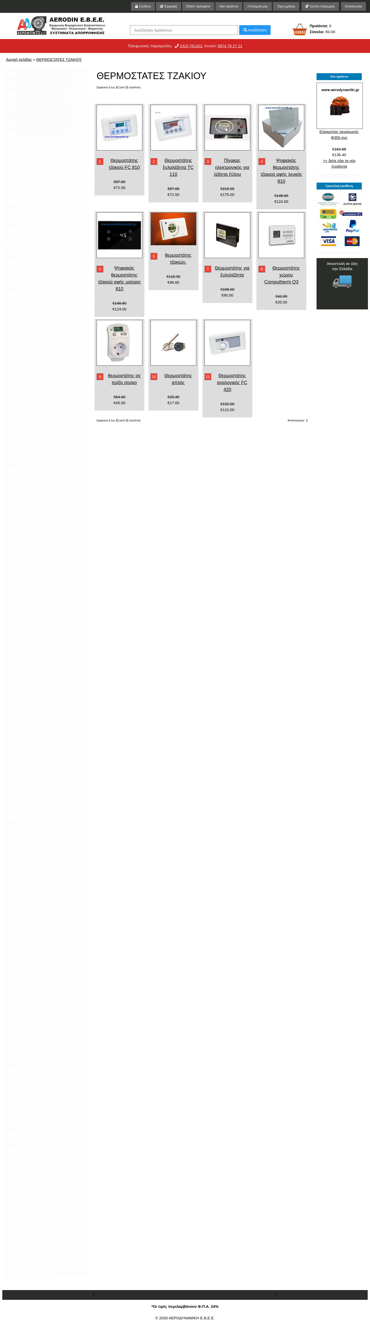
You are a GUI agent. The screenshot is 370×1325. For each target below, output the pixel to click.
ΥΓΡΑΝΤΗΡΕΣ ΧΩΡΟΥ (33, 816)
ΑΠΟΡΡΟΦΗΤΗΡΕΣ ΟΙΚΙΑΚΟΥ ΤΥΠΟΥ (41, 1095)
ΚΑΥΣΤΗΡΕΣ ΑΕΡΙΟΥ (32, 917)
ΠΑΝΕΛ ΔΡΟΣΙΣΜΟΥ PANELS (40, 775)
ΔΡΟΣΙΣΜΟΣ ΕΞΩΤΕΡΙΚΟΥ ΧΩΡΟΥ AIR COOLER (45, 761)
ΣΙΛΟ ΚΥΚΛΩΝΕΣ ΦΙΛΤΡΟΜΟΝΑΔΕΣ (45, 94)
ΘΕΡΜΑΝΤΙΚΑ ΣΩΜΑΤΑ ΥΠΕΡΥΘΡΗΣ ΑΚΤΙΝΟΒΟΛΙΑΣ (34, 992)
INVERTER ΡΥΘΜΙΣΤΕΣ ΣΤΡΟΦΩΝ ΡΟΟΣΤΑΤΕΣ (45, 506)
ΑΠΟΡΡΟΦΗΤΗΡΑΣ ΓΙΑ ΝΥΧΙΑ (40, 1125)
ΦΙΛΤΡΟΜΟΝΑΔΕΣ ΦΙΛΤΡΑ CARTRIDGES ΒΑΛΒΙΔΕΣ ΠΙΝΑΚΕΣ (39, 155)
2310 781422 (191, 46)
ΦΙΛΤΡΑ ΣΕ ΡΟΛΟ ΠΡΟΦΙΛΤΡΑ (40, 180)
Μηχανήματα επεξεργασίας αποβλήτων (37, 1216)
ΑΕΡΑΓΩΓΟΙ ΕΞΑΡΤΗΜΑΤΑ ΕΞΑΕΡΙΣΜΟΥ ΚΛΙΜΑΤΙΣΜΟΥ (37, 281)
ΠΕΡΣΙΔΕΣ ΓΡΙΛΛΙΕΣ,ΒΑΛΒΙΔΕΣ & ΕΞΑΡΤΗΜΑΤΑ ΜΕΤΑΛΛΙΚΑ (44, 1040)
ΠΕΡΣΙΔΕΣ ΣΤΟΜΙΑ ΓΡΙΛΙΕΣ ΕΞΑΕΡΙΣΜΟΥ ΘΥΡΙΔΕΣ (39, 314)
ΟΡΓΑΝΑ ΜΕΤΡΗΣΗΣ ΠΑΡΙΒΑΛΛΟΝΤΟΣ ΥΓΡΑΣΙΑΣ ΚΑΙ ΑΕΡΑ (43, 1111)
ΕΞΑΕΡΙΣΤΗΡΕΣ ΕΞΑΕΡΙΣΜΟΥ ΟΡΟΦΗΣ (41, 712)
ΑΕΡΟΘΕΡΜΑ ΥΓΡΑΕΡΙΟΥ (37, 890)
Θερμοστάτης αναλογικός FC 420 (232, 382)
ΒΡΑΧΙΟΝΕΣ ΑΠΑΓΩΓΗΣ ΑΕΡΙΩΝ (43, 344)
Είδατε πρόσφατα (198, 6)
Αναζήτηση (255, 30)
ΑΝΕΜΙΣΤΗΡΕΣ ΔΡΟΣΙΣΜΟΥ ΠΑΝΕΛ (39, 432)
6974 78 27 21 (230, 46)
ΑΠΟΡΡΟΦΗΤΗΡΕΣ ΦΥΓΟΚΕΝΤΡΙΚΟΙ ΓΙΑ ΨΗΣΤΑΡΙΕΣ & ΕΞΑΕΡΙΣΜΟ (40, 1256)
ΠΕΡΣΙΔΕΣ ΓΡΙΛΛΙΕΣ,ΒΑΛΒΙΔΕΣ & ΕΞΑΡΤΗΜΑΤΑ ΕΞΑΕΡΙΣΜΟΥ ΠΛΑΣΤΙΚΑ (44, 1024)
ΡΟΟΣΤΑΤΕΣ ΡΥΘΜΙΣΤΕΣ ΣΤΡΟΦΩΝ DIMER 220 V (37, 523)
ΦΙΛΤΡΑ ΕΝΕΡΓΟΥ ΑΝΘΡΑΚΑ (38, 169)
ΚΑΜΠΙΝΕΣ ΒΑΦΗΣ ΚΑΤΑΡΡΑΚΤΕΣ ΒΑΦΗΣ (44, 107)
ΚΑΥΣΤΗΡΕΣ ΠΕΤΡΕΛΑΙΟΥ (38, 927)
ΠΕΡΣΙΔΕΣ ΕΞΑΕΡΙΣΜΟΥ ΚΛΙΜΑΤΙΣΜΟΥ (36, 330)
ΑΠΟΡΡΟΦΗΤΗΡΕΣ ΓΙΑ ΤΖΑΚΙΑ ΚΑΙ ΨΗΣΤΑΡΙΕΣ (45, 728)
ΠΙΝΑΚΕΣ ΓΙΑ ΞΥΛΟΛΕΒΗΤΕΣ (40, 969)
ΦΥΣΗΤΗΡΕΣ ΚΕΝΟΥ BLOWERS (43, 689)
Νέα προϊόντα (228, 6)
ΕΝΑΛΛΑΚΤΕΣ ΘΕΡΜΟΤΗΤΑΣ (40, 796)
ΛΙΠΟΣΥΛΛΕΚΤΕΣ (29, 1204)
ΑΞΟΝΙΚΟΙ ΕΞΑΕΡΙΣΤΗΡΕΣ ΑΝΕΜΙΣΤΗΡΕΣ (38, 415)
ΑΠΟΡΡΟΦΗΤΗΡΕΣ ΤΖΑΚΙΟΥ (40, 190)
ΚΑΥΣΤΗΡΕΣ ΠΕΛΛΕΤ (33, 938)
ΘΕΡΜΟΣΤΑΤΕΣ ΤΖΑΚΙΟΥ (59, 59)
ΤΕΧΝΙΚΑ (21, 74)
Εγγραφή (168, 6)
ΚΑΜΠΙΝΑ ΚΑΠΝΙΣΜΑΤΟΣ (37, 1230)
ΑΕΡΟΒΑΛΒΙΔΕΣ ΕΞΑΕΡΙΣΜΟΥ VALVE (41, 1008)
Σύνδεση (143, 6)
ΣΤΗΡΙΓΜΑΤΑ (25, 1183)
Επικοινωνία (353, 6)
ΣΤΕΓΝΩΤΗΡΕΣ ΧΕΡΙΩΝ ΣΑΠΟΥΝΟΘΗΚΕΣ (35, 829)
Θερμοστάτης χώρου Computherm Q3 (282, 275)
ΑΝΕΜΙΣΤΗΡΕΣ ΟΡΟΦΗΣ (36, 446)
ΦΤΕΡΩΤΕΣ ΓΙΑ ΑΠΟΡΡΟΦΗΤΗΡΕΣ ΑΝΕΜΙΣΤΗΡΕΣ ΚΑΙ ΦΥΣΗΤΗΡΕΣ (45, 675)
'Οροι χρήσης (286, 6)
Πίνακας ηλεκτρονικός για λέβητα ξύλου (231, 167)
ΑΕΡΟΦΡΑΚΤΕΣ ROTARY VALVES (44, 700)
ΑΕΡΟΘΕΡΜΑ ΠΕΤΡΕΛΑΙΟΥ (39, 880)
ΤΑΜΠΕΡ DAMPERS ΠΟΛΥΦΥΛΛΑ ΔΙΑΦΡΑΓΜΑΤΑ (44, 297)
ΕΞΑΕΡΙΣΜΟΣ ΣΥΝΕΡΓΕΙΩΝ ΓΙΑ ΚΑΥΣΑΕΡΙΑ (42, 356)
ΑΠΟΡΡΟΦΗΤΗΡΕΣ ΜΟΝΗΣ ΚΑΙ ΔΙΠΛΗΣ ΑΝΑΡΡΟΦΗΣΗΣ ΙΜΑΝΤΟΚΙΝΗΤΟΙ (46, 627)
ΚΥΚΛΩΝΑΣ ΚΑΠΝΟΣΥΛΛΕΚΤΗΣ (43, 1193)
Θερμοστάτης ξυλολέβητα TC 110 (178, 167)
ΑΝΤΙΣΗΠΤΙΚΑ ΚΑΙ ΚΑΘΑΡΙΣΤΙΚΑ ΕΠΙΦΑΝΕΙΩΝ (43, 1137)
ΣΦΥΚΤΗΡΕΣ (25, 1241)
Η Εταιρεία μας (257, 6)
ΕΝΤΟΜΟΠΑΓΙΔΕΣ (30, 1162)
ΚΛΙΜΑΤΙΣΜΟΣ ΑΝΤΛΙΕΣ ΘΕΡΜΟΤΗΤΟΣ (35, 745)
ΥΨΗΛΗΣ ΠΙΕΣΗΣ (29, 1273)
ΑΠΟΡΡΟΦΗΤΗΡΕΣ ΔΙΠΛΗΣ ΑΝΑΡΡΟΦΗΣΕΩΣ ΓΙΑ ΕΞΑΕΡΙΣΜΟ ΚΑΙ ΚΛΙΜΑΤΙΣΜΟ (43, 586)
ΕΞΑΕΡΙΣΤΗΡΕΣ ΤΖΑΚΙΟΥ (37, 232)
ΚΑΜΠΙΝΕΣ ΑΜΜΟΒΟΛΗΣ (37, 1151)
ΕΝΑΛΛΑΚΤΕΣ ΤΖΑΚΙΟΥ (35, 201)
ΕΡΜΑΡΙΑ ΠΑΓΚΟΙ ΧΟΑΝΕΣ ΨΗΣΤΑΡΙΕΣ (38, 1057)
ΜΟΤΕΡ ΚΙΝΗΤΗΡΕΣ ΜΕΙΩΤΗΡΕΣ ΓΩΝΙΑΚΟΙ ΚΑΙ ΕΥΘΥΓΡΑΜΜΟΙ (44, 659)
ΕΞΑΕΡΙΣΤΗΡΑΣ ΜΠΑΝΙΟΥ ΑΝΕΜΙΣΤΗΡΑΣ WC (37, 490)
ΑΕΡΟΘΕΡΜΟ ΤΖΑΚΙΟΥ (35, 1172)
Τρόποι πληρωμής (320, 6)
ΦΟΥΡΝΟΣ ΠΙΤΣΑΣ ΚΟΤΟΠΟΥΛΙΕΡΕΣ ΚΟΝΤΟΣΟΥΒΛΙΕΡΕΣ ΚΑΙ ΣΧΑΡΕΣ (43, 1076)
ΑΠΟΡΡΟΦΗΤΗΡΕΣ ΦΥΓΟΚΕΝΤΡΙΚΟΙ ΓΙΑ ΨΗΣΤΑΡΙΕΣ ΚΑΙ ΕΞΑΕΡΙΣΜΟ (42, 542)
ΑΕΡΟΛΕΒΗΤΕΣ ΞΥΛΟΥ (35, 870)
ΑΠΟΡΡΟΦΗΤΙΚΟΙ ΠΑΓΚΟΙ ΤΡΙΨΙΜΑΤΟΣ (36, 123)
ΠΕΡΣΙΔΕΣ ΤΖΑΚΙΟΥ (32, 221)
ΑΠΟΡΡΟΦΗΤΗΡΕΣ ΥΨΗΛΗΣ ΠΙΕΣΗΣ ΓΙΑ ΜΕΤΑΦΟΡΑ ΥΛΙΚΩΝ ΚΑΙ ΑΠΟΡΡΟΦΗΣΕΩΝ (40, 564)
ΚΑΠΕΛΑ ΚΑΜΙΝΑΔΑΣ (33, 252)
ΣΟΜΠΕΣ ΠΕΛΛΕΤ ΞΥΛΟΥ (37, 979)
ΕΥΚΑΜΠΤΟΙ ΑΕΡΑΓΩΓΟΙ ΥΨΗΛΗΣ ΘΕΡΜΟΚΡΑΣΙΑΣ (45, 372)
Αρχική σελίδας (19, 59)
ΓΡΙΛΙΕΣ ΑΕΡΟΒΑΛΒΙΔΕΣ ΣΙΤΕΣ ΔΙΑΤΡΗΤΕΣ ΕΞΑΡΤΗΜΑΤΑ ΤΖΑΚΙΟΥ (42, 265)
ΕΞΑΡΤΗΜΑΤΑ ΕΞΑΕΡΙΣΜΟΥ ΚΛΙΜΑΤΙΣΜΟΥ (39, 399)
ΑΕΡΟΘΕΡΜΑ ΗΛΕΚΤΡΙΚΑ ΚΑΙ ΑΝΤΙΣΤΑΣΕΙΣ (41, 903)
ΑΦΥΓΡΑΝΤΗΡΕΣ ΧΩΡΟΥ (36, 806)
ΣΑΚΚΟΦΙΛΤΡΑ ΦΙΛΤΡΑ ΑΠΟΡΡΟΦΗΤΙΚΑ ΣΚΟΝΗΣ (33, 139)
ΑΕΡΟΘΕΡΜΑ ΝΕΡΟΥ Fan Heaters (44, 785)
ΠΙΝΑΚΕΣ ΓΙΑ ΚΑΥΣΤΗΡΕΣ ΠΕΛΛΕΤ (45, 959)
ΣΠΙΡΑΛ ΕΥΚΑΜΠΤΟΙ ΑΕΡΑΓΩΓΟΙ (43, 387)
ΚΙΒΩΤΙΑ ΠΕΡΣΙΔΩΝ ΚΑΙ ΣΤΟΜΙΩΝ (44, 211)
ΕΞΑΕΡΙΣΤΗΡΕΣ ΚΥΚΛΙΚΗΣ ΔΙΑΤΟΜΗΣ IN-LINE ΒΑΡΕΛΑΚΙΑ (38, 474)
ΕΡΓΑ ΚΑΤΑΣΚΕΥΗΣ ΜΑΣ (35, 84)
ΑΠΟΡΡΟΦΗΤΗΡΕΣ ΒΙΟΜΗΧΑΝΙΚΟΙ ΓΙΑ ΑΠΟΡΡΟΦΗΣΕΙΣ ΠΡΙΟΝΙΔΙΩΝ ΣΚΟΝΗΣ (46, 608)
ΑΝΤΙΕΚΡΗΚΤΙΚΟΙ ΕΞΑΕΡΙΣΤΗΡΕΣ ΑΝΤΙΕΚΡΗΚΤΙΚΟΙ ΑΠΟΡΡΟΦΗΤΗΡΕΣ (44, 643)
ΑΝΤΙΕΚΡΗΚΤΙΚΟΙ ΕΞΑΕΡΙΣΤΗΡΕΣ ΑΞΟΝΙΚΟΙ (44, 458)
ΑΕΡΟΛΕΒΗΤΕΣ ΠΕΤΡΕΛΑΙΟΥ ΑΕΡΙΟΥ (41, 855)
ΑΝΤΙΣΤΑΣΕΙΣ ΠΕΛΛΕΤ (34, 948)
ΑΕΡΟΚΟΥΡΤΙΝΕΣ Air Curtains (40, 843)
